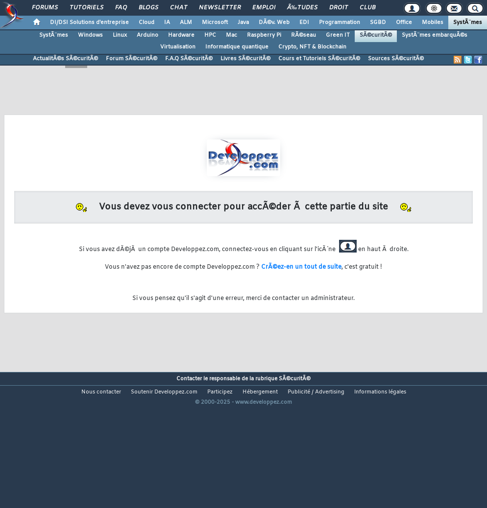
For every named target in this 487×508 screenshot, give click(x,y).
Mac (231, 35)
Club (367, 8)
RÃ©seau (303, 35)
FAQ (121, 8)
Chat (178, 8)
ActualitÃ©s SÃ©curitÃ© (65, 58)
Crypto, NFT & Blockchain (312, 47)
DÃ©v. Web (274, 22)
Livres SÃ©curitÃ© (245, 58)
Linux (120, 35)
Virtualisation (177, 47)
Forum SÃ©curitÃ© (131, 58)
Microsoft (215, 22)
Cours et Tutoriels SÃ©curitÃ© (319, 58)
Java (243, 22)
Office (404, 22)
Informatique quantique (236, 47)
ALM (186, 22)
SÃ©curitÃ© (376, 35)
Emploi (263, 8)
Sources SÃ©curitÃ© (396, 58)
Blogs (148, 8)
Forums (45, 8)
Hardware (181, 35)
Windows (90, 35)
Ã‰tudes (302, 8)
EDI (304, 22)
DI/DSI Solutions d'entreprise (89, 22)
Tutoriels (86, 8)
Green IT (338, 35)
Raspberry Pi (264, 35)
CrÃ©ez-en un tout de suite (301, 267)
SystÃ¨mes (467, 22)
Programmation (339, 22)
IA (167, 22)
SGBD (378, 22)
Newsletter (220, 8)
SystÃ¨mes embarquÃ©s (434, 35)
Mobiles (432, 22)
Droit (338, 8)
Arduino (147, 35)
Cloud (146, 22)
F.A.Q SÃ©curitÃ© (189, 58)
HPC (210, 35)
